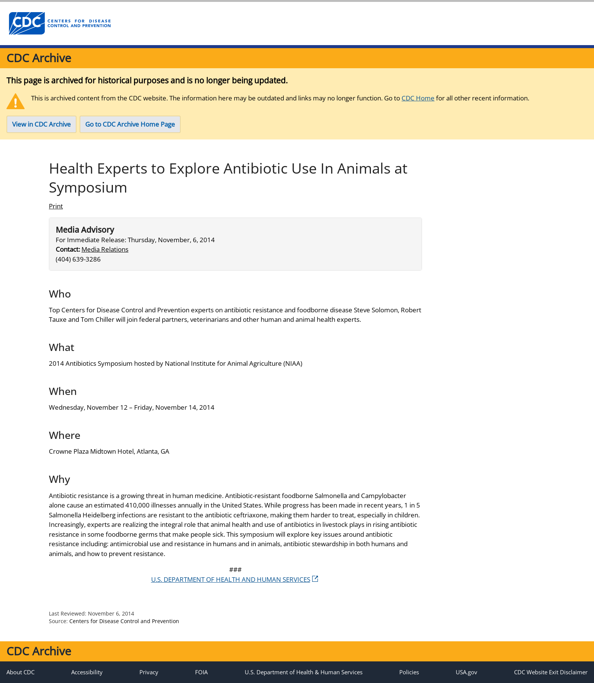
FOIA (201, 672)
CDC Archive (38, 58)
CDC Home (418, 98)
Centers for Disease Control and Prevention (124, 621)
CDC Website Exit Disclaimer (551, 672)
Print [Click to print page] (56, 206)
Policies (409, 672)
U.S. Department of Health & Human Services (304, 672)
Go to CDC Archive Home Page (130, 124)
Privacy (148, 672)
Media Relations (104, 249)
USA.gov (466, 672)
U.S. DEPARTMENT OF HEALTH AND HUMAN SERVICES (234, 579)
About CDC (20, 672)
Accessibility (87, 672)
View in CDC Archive (41, 124)
